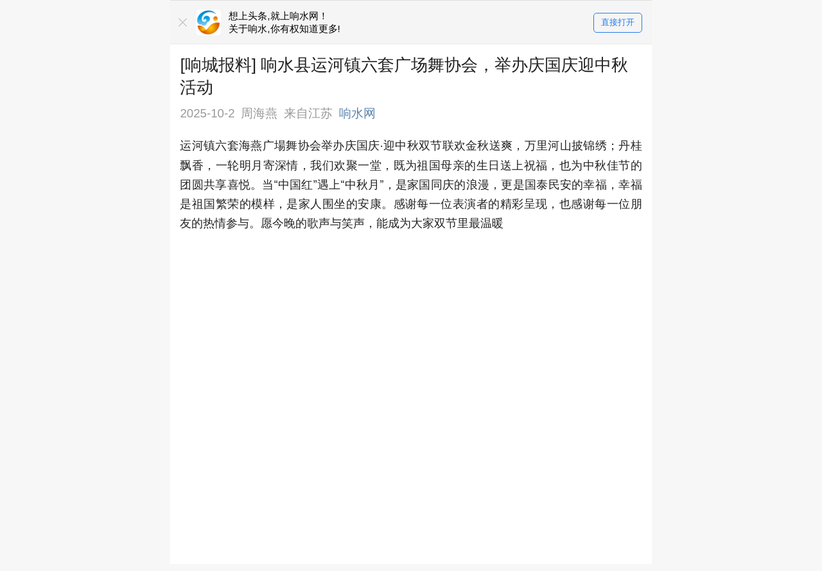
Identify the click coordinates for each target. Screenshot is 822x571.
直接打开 (618, 22)
